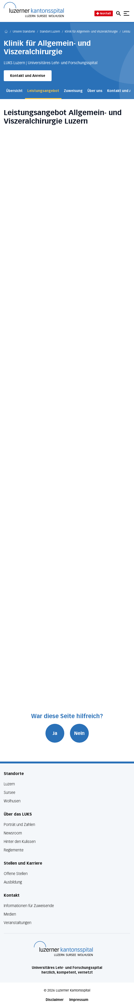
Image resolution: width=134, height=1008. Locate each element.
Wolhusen (12, 801)
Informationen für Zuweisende (29, 906)
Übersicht (14, 91)
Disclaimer (55, 1000)
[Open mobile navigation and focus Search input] (119, 13)
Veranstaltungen (17, 923)
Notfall (103, 13)
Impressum (78, 1000)
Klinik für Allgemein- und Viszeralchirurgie (91, 31)
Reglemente (14, 850)
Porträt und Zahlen (19, 824)
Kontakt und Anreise (27, 76)
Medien (10, 914)
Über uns (94, 91)
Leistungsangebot (43, 91)
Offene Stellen (16, 873)
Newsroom (13, 833)
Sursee (9, 792)
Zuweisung (73, 91)
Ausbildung (13, 882)
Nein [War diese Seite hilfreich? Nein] (79, 733)
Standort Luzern (50, 31)
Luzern (9, 784)
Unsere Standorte (24, 31)
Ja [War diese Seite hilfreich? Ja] (55, 733)
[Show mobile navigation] (126, 13)
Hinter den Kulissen (20, 841)
